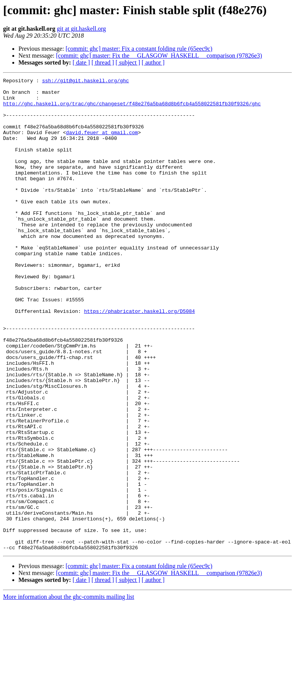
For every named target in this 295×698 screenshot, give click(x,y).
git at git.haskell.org (81, 28)
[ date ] (81, 62)
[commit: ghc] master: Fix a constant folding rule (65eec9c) (139, 48)
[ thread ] (102, 62)
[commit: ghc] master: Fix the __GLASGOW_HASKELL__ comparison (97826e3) (159, 55)
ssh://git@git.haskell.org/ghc (85, 81)
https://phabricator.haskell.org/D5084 (139, 358)
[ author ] (153, 62)
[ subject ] (128, 62)
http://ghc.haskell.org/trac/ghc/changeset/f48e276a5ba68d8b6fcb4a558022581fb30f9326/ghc (132, 109)
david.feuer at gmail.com (102, 143)
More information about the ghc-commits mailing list (68, 691)
